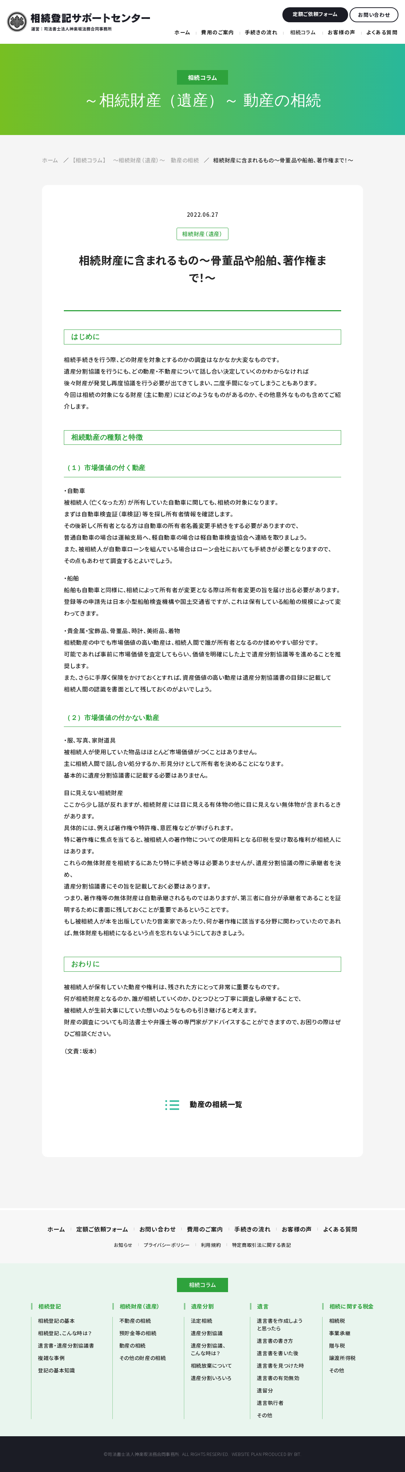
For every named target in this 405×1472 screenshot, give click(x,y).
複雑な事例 (51, 1357)
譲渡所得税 (342, 1357)
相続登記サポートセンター (78, 22)
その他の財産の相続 (142, 1357)
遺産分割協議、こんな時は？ (208, 1349)
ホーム (182, 32)
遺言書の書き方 (275, 1340)
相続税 (337, 1320)
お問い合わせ (157, 1229)
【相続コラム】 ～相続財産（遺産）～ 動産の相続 (137, 160)
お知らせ (123, 1244)
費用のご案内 (217, 32)
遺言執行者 (270, 1402)
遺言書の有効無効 (278, 1378)
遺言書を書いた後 (277, 1353)
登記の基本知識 (56, 1370)
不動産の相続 (135, 1320)
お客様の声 (342, 32)
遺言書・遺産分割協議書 (66, 1345)
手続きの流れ (261, 32)
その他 (264, 1415)
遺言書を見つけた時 (280, 1365)
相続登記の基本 (56, 1320)
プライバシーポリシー (167, 1244)
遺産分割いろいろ (211, 1378)
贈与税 (337, 1345)
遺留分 (265, 1390)
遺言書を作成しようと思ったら (279, 1324)
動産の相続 (132, 1345)
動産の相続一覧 (216, 1104)
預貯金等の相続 (138, 1333)
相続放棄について (211, 1365)
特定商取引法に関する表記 (261, 1244)
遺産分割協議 (207, 1333)
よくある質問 (382, 32)
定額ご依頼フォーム (102, 1229)
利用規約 (211, 1244)
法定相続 (201, 1320)
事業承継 (340, 1333)
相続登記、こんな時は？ (65, 1333)
